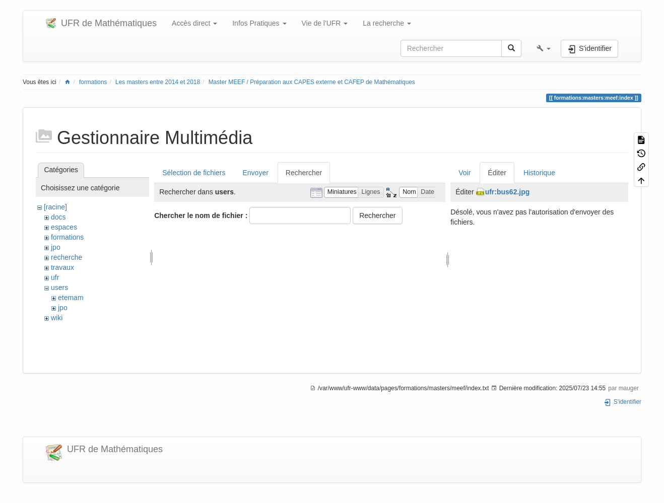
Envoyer (255, 173)
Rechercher (304, 173)
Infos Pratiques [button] (259, 23)
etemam (71, 298)
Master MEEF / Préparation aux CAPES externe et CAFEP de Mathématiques (312, 82)
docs (58, 217)
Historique (539, 173)
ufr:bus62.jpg (507, 192)
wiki (56, 318)
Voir (464, 173)
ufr (55, 277)
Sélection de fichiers (193, 173)
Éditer (497, 173)
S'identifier (622, 401)
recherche (66, 257)
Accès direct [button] (194, 23)
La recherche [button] (387, 23)
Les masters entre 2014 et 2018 (157, 82)
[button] (543, 48)
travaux (62, 267)
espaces (64, 227)
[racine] (55, 207)
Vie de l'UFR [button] (325, 23)
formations (93, 82)
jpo (55, 247)
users (59, 287)
